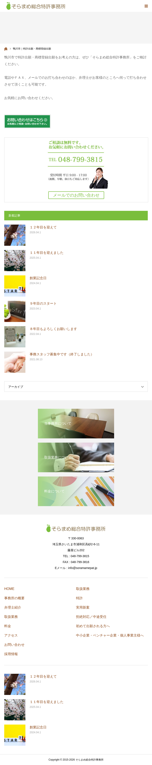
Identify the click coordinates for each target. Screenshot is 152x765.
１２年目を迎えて (43, 227)
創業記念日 (38, 278)
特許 (79, 598)
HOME (9, 589)
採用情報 (11, 654)
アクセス (11, 635)
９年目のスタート (43, 303)
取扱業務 (11, 617)
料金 (7, 626)
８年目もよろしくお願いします (53, 329)
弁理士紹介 (12, 607)
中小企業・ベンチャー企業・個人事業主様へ (110, 635)
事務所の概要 (14, 598)
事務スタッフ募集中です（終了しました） (62, 354)
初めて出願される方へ (93, 626)
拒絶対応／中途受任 (91, 617)
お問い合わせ (14, 644)
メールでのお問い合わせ (76, 195)
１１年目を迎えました (47, 252)
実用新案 (83, 607)
